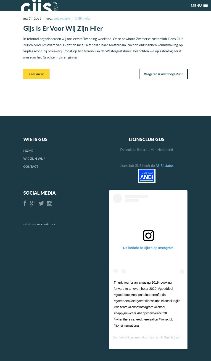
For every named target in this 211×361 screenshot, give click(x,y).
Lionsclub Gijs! (159, 337)
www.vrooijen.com (46, 224)
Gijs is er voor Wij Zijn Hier (63, 28)
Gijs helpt (84, 18)
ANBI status (165, 165)
